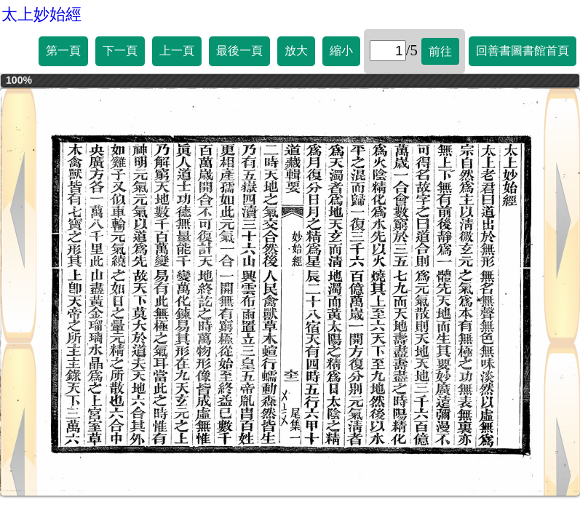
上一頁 (176, 50)
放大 (296, 50)
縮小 (341, 50)
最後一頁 (239, 50)
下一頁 (120, 50)
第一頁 (63, 50)
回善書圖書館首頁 (522, 50)
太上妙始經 (41, 14)
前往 (440, 51)
